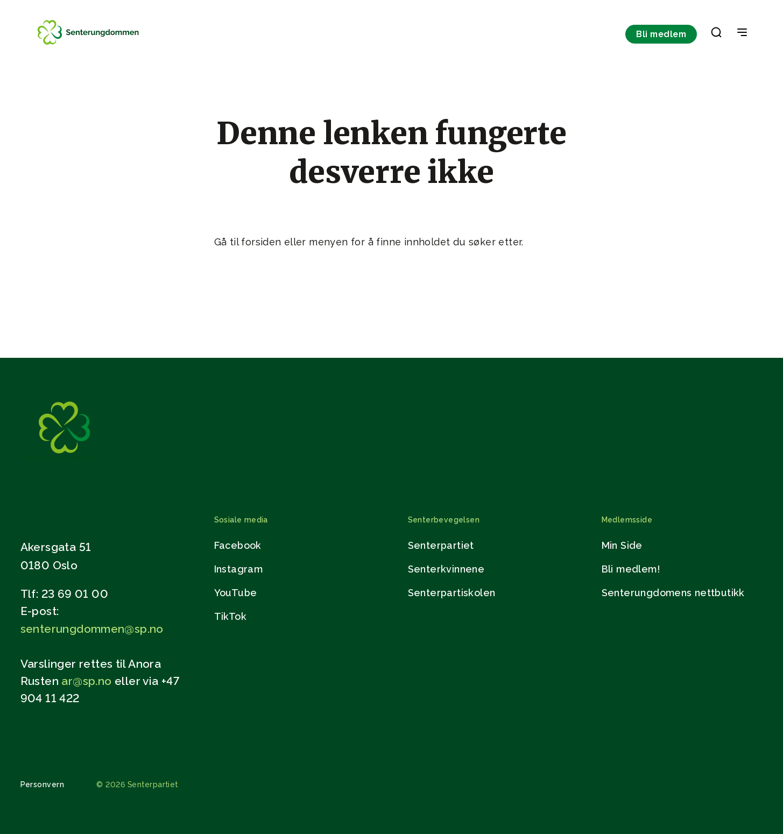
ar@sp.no (86, 681)
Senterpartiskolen (452, 592)
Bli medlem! (631, 569)
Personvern (42, 784)
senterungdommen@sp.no (92, 628)
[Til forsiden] (89, 44)
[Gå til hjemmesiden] (62, 464)
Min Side (622, 545)
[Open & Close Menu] (742, 33)
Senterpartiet (441, 545)
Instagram (238, 569)
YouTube (235, 592)
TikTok (230, 616)
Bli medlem (661, 34)
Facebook (238, 545)
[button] (716, 34)
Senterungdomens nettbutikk (673, 592)
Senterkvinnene (446, 569)
